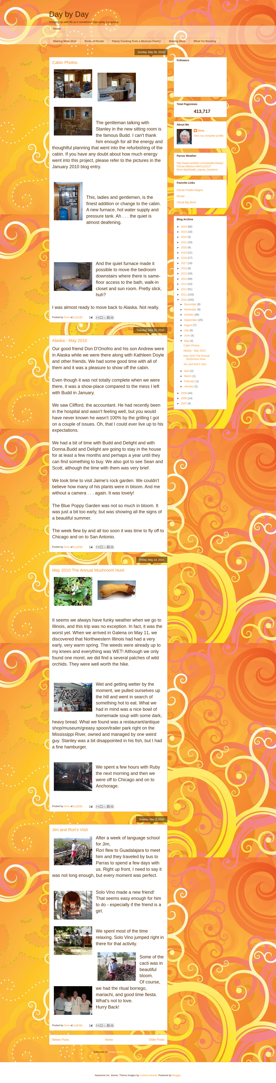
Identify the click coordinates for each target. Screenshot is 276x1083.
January (189, 386)
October (189, 314)
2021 (184, 242)
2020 (184, 247)
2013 (184, 284)
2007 (184, 403)
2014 (184, 278)
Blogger (176, 1075)
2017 (184, 263)
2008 (184, 398)
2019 (184, 252)
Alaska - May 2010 (69, 340)
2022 (184, 236)
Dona (201, 130)
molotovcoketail (148, 1075)
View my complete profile (208, 135)
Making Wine (177, 41)
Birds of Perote (94, 41)
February (190, 381)
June (187, 335)
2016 (184, 268)
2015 (184, 273)
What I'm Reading (205, 41)
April (187, 370)
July (187, 330)
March (188, 376)
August (188, 325)
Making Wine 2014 (64, 41)
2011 (184, 294)
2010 (184, 299)
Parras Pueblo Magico (190, 190)
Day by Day (69, 14)
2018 (184, 257)
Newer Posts (60, 1039)
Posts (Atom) (116, 1051)
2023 (184, 231)
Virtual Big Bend (186, 202)
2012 (184, 289)
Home (57, 28)
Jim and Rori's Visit (70, 829)
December (190, 304)
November (190, 309)
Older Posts (156, 1039)
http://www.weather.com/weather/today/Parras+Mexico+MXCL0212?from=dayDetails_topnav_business (200, 166)
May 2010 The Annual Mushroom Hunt (88, 570)
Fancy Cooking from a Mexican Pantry (136, 41)
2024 (184, 226)
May (187, 340)
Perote (181, 196)
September (191, 320)
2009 (184, 393)
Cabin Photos (64, 62)
